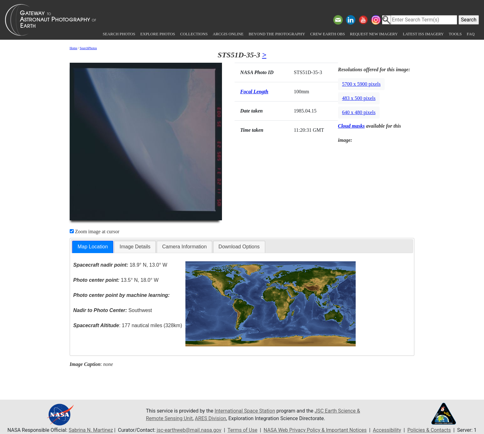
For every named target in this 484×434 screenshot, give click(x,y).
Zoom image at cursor (95, 231)
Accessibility (387, 430)
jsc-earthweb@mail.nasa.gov (189, 430)
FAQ (471, 34)
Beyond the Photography (276, 34)
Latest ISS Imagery (423, 34)
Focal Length (254, 91)
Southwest (112, 310)
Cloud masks (351, 126)
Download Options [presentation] (239, 246)
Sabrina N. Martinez (91, 430)
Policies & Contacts (429, 430)
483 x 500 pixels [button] (359, 98)
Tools (455, 34)
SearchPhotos (88, 48)
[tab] (92, 247)
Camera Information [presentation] (184, 246)
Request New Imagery (374, 34)
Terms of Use (243, 430)
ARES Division (210, 418)
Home (73, 48)
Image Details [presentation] (135, 246)
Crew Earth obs (327, 34)
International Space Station (244, 411)
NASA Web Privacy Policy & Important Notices (315, 430)
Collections (193, 34)
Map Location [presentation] (93, 246)
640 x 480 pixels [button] (359, 112)
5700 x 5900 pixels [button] (361, 84)
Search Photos (119, 34)
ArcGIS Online (228, 34)
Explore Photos (157, 34)
